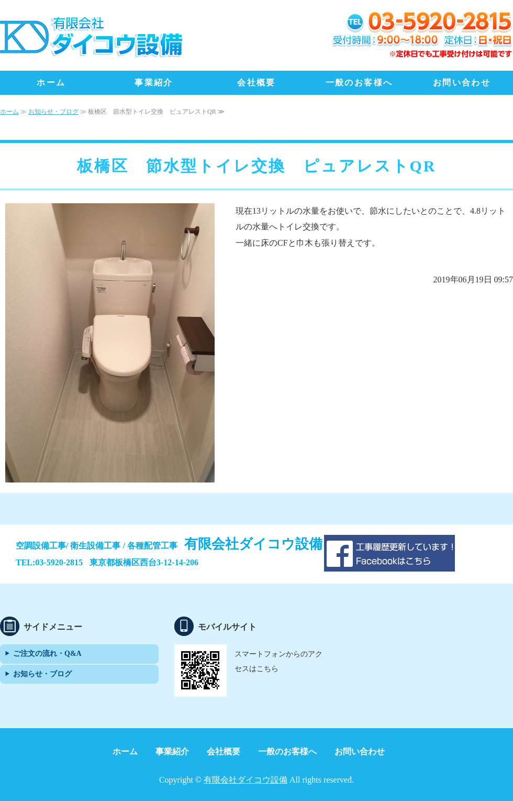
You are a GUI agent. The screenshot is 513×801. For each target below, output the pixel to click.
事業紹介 (154, 82)
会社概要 (256, 82)
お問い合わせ (461, 82)
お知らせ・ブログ (53, 111)
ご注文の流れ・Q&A (47, 653)
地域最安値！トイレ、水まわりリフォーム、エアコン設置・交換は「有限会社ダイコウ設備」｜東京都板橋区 (91, 36)
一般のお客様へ (359, 82)
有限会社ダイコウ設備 (245, 779)
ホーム (51, 82)
